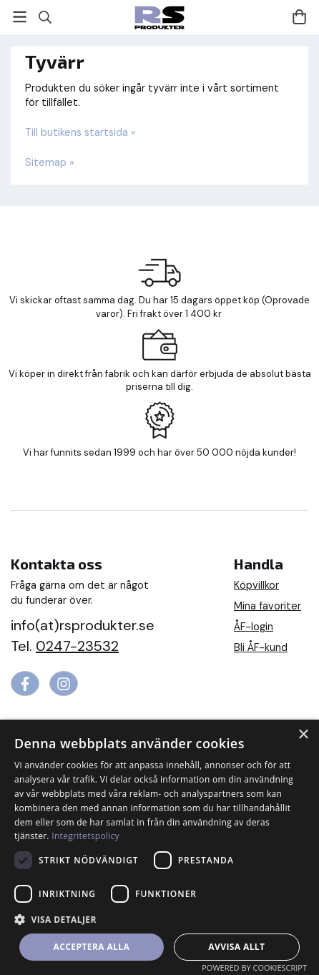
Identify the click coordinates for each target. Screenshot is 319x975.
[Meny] (19, 16)
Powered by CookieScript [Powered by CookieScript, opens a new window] (254, 967)
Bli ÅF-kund (261, 647)
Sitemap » (49, 162)
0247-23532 (77, 646)
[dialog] (159, 847)
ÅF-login (253, 626)
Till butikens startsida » (80, 132)
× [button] (303, 735)
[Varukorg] (299, 16)
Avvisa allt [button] (236, 947)
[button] (159, 919)
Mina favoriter (267, 605)
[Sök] (44, 17)
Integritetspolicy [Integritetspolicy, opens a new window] (85, 836)
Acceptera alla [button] (92, 947)
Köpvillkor (256, 585)
